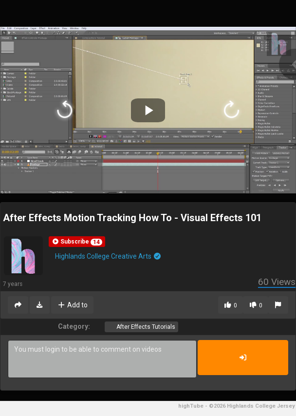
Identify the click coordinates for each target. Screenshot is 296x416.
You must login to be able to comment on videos (102, 359)
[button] (77, 241)
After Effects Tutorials (145, 326)
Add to (72, 305)
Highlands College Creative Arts (108, 256)
